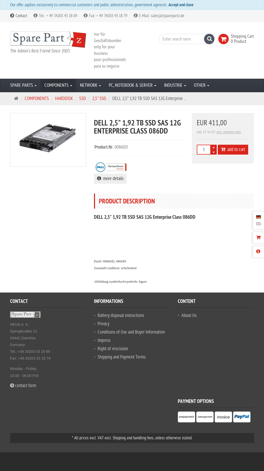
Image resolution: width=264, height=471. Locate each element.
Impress (104, 340)
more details (110, 178)
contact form (23, 385)
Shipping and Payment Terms (122, 357)
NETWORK (90, 85)
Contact (18, 16)
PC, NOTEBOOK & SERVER (132, 85)
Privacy (103, 324)
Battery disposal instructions (121, 315)
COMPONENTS (58, 85)
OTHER (201, 85)
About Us (189, 315)
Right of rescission (113, 348)
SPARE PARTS (23, 85)
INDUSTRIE (175, 85)
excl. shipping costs (228, 132)
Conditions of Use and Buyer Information (131, 332)
